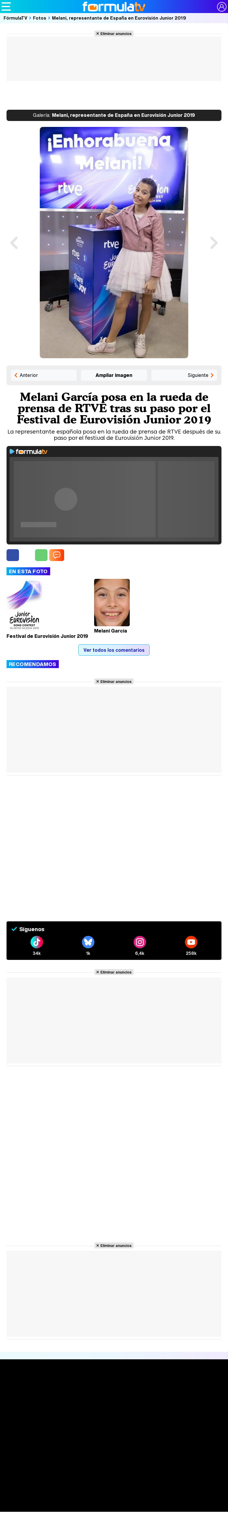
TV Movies (60, 1407)
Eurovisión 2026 (154, 1405)
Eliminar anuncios (116, 33)
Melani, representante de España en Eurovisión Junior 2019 (119, 18)
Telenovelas (153, 1415)
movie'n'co (155, 1501)
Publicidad (207, 1457)
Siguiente (198, 375)
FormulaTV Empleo (62, 1501)
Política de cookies (132, 1457)
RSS (125, 1464)
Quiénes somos (23, 1457)
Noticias (16, 1398)
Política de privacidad (89, 1457)
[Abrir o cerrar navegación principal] (6, 6)
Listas (55, 1400)
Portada (15, 1387)
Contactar (106, 1464)
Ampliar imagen (114, 375)
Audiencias (107, 1387)
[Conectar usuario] (222, 7)
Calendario (60, 1394)
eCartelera (96, 1501)
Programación (111, 1398)
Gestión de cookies (174, 1457)
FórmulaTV (15, 18)
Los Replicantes (49, 1490)
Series (57, 1387)
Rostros (191, 1387)
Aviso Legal (54, 1457)
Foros (188, 1398)
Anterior (29, 375)
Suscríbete (195, 1409)
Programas (151, 1398)
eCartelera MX (125, 1501)
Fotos (39, 18)
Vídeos (101, 1409)
